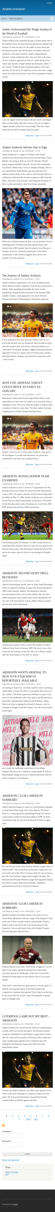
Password (6, 1141)
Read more (29, 135)
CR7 (7, 1175)
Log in (49, 3)
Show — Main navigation (12, 18)
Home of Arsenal (11, 1172)
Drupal (15, 1204)
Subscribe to (3, 1125)
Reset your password (10, 1160)
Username (6, 1131)
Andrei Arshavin (13, 9)
